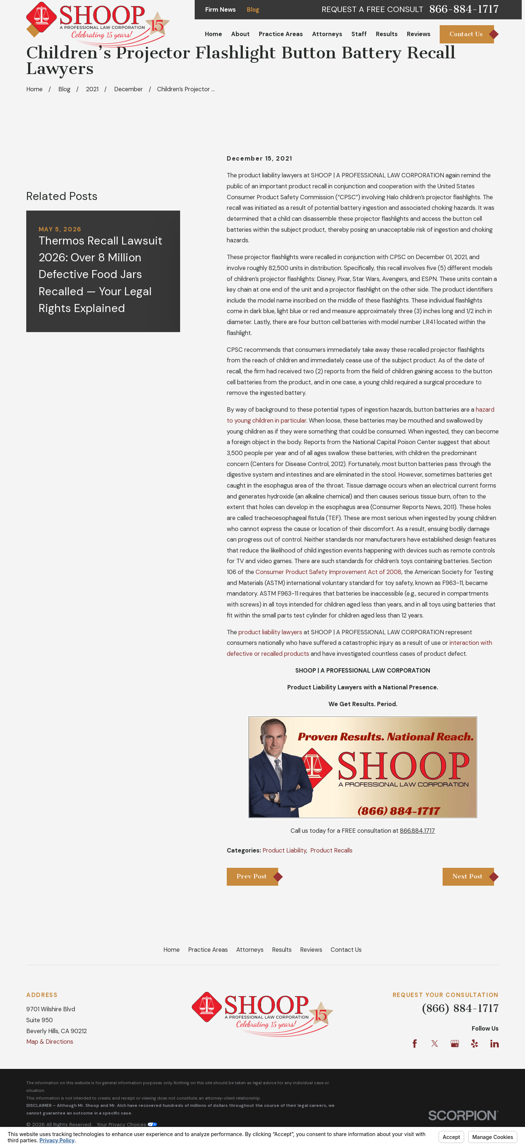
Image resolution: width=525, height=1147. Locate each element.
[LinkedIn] (494, 1043)
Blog (253, 10)
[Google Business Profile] (455, 1043)
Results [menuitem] (387, 34)
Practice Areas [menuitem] (281, 34)
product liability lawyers (270, 632)
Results (282, 950)
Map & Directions (49, 1042)
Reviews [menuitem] (419, 34)
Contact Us (346, 950)
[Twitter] (435, 1043)
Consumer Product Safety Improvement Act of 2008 (328, 572)
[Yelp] (474, 1043)
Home (171, 950)
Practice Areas (208, 950)
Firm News (220, 10)
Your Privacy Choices (127, 1124)
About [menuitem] (240, 34)
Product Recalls (331, 850)
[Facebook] (415, 1043)
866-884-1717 (464, 9)
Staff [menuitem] (359, 34)
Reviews (311, 950)
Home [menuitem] (213, 34)
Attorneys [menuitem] (327, 34)
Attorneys (250, 950)
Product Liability (284, 850)
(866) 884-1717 (460, 1008)
